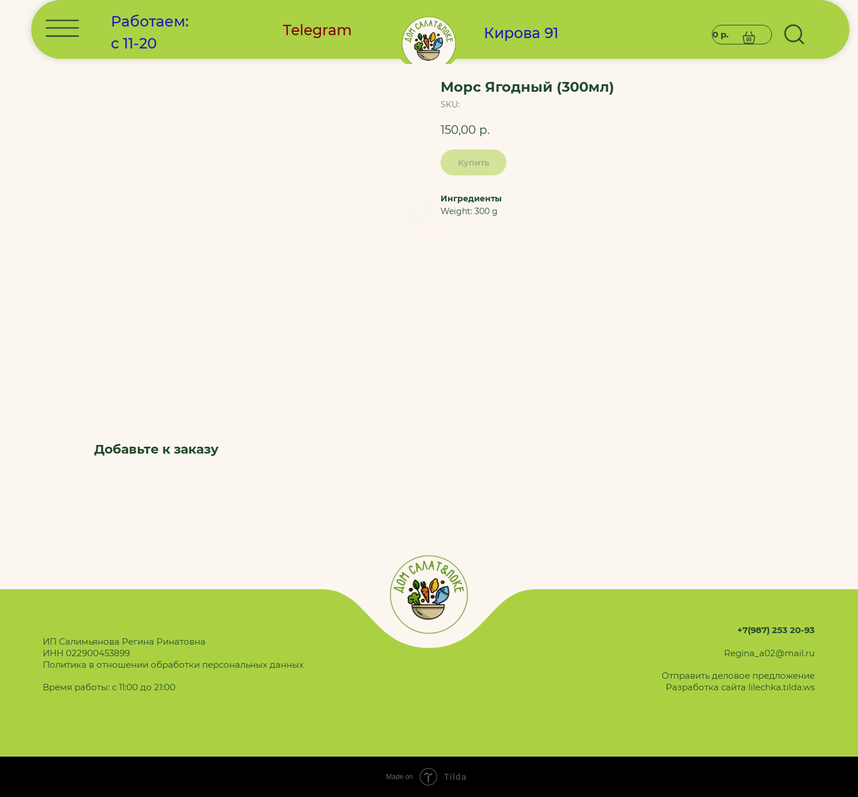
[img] (429, 208)
